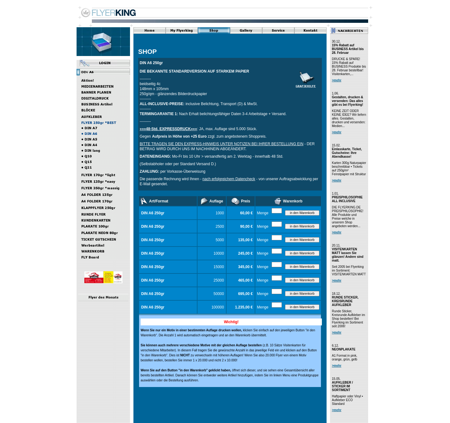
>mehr (336, 80)
